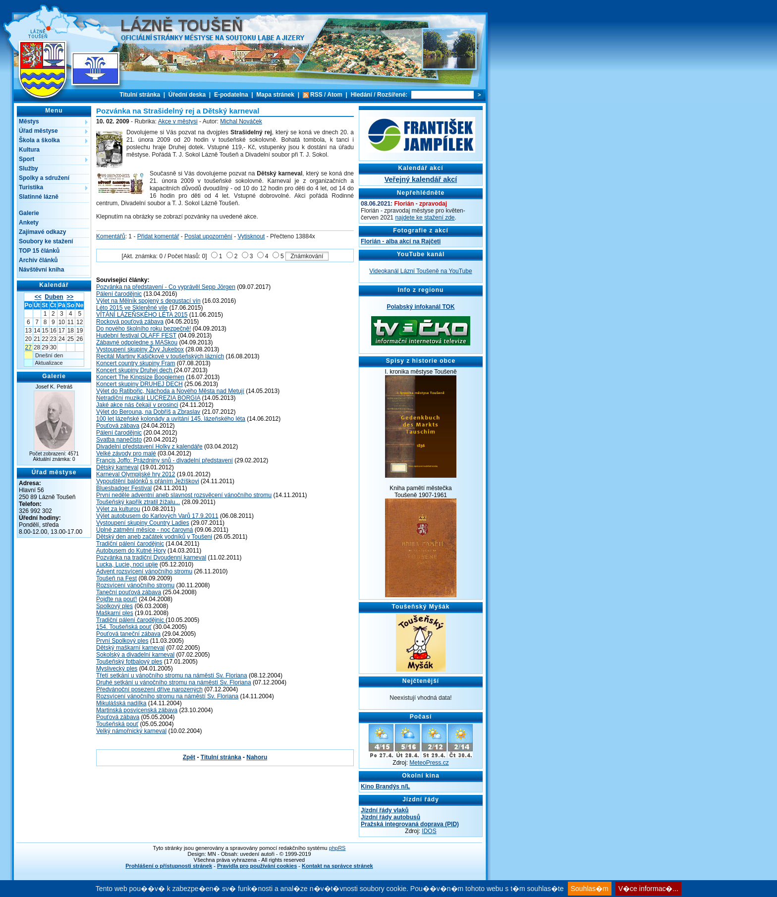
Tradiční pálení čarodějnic (130, 543)
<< (38, 296)
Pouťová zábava (117, 425)
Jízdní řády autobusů (390, 817)
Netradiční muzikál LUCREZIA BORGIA (148, 397)
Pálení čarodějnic (119, 293)
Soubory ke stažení (46, 241)
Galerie (29, 213)
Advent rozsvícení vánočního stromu (144, 571)
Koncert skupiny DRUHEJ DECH (139, 384)
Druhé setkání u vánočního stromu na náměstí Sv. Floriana (173, 682)
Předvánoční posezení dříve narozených (149, 689)
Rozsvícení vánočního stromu (135, 585)
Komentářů (110, 236)
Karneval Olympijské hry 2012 (135, 474)
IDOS (429, 831)
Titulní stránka (139, 94)
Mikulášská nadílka (121, 703)
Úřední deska (187, 94)
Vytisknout (251, 236)
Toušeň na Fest (116, 578)
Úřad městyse (38, 130)
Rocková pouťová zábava (130, 321)
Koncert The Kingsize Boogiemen (140, 377)
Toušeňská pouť (117, 724)
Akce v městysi (178, 121)
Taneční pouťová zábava (128, 592)
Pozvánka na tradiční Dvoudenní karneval (151, 557)
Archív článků (38, 260)
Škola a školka (39, 140)
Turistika (31, 187)
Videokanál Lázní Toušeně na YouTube (420, 271)
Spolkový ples (114, 606)
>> (69, 296)
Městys (29, 121)
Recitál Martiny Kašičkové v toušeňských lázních (160, 356)
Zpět (189, 757)
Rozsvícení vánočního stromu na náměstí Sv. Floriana (167, 696)
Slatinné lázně (38, 196)
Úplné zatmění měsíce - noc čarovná (144, 529)
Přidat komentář (158, 236)
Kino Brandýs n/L (385, 786)
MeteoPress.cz (428, 762)
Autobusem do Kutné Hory (131, 550)
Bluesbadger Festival (124, 488)
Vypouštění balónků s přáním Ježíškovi (147, 481)
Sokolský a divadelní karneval (135, 654)
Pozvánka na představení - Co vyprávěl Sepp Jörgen (165, 286)
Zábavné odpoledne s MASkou (136, 342)
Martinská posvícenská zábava (136, 710)
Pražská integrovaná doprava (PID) (410, 824)
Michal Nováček (241, 121)
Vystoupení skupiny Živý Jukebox (140, 349)
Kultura (29, 149)
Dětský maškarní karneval (130, 647)
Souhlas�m (590, 889)
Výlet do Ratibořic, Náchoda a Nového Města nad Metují (170, 391)
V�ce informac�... (648, 889)
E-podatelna (231, 94)
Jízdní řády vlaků (385, 810)
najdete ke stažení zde (424, 217)
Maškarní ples (114, 613)
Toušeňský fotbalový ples (129, 661)
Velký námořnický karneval (131, 731)
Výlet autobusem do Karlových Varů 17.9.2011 (157, 515)
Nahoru (256, 757)
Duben (54, 296)
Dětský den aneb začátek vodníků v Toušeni (154, 536)
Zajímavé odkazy (42, 231)
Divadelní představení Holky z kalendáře (149, 446)
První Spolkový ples (122, 640)
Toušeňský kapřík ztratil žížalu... (138, 502)
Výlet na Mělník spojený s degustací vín (148, 300)
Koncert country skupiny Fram (135, 363)
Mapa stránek (275, 94)
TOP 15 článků (39, 250)
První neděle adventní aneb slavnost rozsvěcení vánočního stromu (184, 495)
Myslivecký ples (116, 668)
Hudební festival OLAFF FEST (136, 335)
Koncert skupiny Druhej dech (135, 370)
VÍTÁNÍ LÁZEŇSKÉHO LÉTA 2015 (142, 314)
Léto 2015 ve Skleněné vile (131, 307)
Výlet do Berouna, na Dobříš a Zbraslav (148, 411)
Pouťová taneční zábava (128, 633)
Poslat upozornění (208, 236)
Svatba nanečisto (119, 439)
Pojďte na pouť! (116, 599)
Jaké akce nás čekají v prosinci (137, 404)
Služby (28, 168)
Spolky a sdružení (44, 177)
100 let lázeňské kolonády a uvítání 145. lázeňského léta (170, 418)
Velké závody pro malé (126, 453)
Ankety (29, 222)
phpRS (337, 848)
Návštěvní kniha (41, 269)
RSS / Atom (326, 94)
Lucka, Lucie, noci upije (127, 564)
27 (28, 347)
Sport (26, 159)
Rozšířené (391, 94)
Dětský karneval (117, 467)
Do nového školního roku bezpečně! (143, 328)
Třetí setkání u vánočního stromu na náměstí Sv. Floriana (171, 675)
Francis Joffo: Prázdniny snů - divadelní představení (164, 460)
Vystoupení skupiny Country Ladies (142, 522)
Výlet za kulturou (118, 508)
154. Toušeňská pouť (124, 626)
